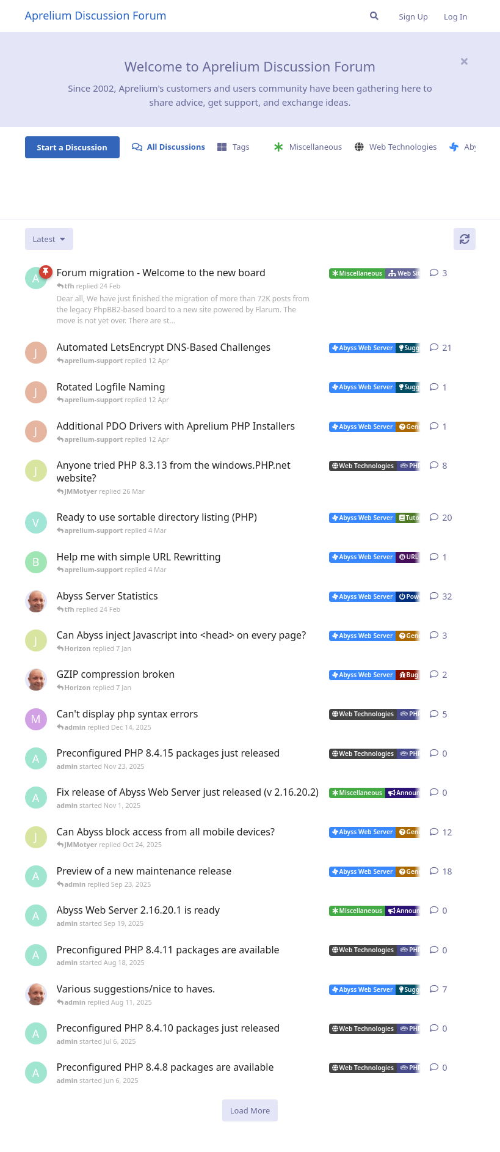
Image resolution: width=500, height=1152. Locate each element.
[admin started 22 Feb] (36, 278)
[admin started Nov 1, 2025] (36, 798)
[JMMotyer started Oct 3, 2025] (36, 837)
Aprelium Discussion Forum (96, 15)
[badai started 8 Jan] (36, 562)
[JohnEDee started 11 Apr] (36, 392)
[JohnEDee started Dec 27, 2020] (36, 353)
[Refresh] (465, 239)
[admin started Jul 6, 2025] (36, 1033)
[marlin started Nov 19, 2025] (36, 719)
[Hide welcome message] (465, 61)
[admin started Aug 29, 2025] (36, 876)
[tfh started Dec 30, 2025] (36, 680)
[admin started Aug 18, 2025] (36, 955)
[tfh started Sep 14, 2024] (36, 994)
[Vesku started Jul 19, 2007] (36, 523)
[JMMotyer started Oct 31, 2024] (36, 471)
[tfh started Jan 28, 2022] (36, 601)
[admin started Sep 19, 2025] (36, 915)
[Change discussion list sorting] (49, 239)
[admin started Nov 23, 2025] (36, 758)
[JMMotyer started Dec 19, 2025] (36, 640)
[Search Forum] (374, 16)
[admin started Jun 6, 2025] (36, 1073)
